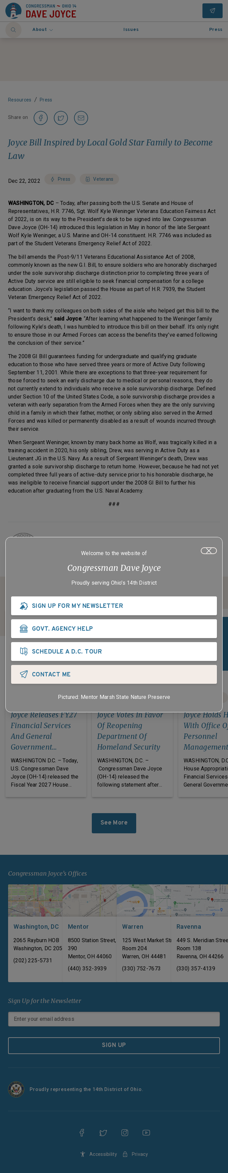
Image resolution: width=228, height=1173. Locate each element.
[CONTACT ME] (114, 674)
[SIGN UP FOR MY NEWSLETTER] (114, 605)
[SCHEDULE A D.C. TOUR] (114, 651)
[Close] (209, 550)
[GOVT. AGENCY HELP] (114, 628)
